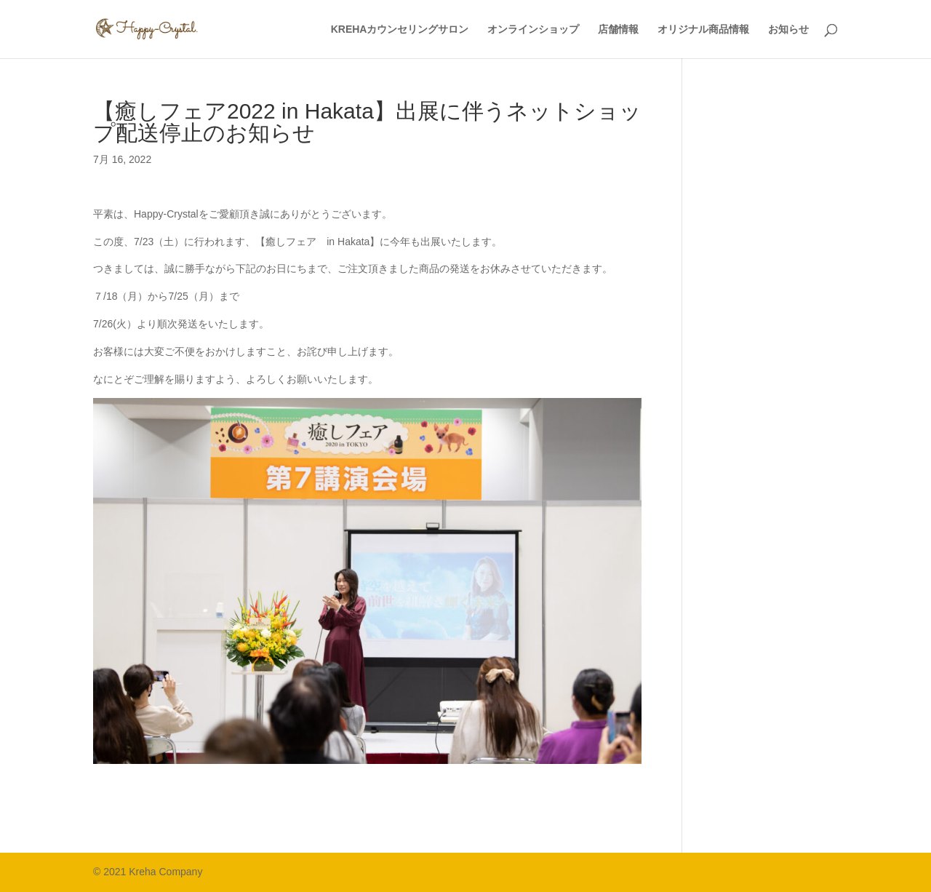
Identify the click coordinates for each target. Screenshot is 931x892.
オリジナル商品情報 (703, 29)
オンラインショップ (533, 29)
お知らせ (788, 29)
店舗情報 (618, 29)
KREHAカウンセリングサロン (400, 29)
